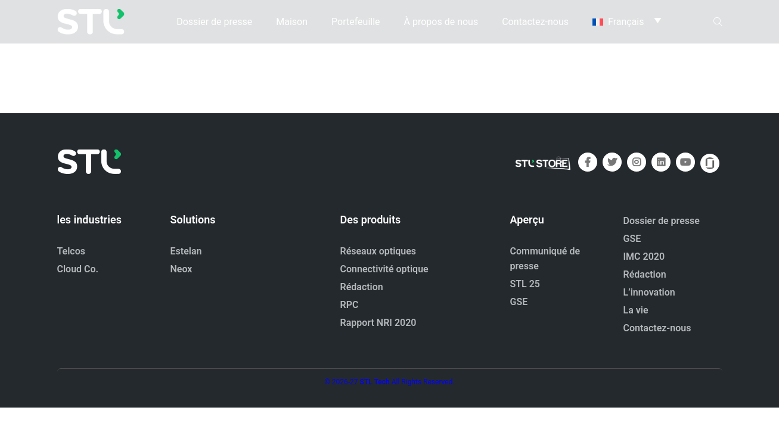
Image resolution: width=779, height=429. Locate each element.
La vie (635, 310)
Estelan (186, 251)
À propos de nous (441, 20)
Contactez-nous (535, 20)
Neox (181, 269)
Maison (292, 20)
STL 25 (525, 284)
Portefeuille (355, 20)
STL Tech (375, 382)
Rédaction (361, 287)
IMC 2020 (644, 256)
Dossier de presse (214, 20)
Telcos (71, 251)
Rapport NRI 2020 (378, 322)
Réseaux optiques (378, 251)
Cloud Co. (78, 269)
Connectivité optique (384, 269)
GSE (519, 301)
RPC (349, 304)
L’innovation (649, 292)
